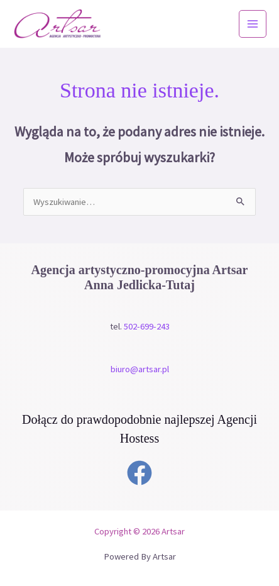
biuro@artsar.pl (140, 369)
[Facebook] (139, 472)
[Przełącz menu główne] (252, 24)
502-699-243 (147, 326)
